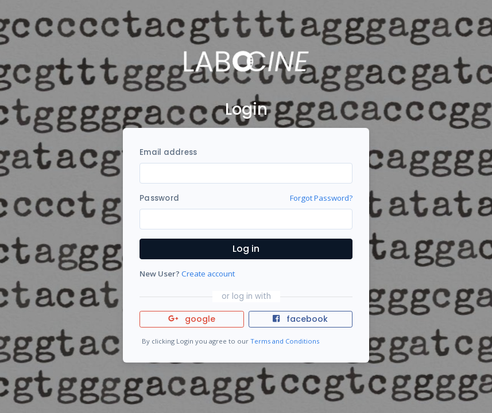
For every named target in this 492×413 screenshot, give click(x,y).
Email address (168, 152)
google (192, 319)
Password (159, 198)
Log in (246, 248)
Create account (208, 273)
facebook (300, 319)
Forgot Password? (321, 198)
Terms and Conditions (284, 341)
